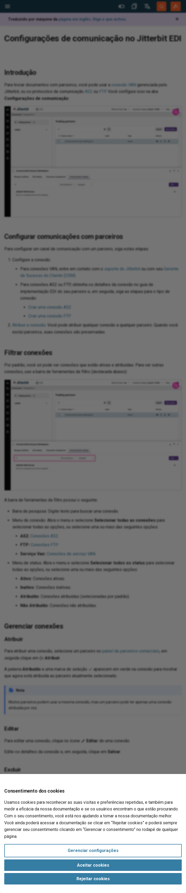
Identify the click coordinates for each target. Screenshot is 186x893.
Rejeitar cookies (93, 878)
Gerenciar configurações (93, 850)
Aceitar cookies (93, 865)
